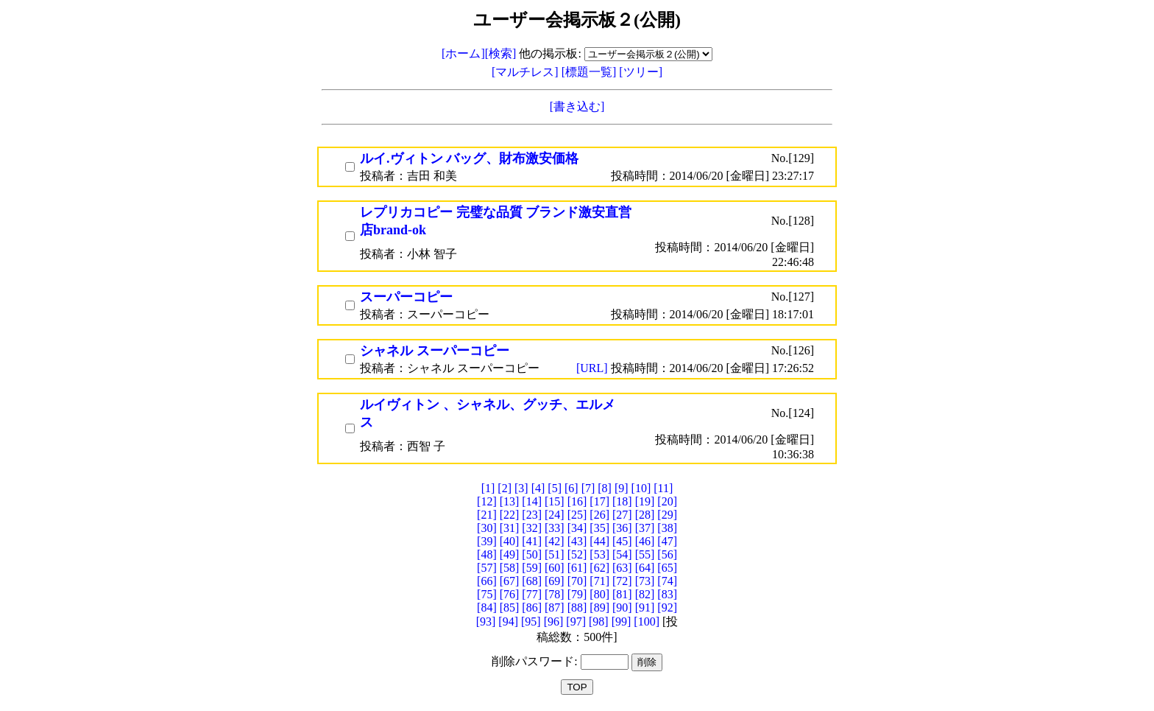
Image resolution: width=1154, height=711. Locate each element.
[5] (555, 488)
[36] (622, 528)
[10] (641, 488)
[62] (599, 567)
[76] (510, 594)
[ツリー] (640, 72)
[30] (487, 528)
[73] (645, 581)
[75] (487, 594)
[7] (588, 488)
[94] (508, 621)
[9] (622, 488)
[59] (532, 567)
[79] (577, 594)
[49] (510, 554)
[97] (576, 621)
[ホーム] (463, 53)
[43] (577, 541)
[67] (510, 581)
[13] (510, 501)
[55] (645, 554)
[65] (667, 567)
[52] (577, 554)
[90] (622, 607)
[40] (510, 541)
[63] (622, 567)
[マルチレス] (527, 72)
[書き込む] (577, 106)
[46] (645, 541)
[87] (554, 607)
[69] (554, 581)
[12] (487, 501)
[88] (577, 607)
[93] (486, 621)
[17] (599, 501)
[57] (487, 567)
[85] (510, 607)
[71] (599, 581)
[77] (532, 594)
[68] (532, 581)
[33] (554, 528)
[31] (510, 528)
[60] (554, 567)
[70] (577, 581)
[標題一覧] (591, 72)
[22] (510, 514)
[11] (663, 488)
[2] (504, 488)
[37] (645, 528)
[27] (622, 514)
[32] (532, 528)
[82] (645, 594)
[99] (621, 621)
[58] (510, 567)
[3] (521, 488)
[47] (667, 541)
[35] (599, 528)
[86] (532, 607)
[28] (645, 514)
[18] (622, 501)
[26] (599, 514)
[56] (667, 554)
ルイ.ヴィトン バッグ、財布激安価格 (469, 158)
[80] (599, 594)
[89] (599, 607)
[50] (532, 554)
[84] (487, 607)
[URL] (593, 368)
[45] (622, 541)
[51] (554, 554)
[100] (646, 621)
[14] (532, 501)
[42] (554, 541)
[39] (487, 541)
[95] (531, 621)
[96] (554, 621)
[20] (667, 501)
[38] (667, 528)
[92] (667, 607)
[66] (487, 581)
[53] (599, 554)
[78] (554, 594)
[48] (487, 554)
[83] (667, 594)
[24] (554, 514)
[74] (667, 581)
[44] (599, 541)
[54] (622, 554)
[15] (554, 501)
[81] (622, 594)
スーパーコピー (406, 297)
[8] (605, 488)
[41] (532, 541)
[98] (599, 621)
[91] (645, 607)
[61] (577, 567)
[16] (577, 501)
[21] (487, 514)
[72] (622, 581)
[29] (667, 514)
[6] (571, 488)
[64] (645, 567)
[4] (538, 488)
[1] (488, 488)
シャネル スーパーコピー (434, 350)
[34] (577, 528)
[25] (577, 514)
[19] (645, 501)
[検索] (501, 53)
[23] (532, 514)
